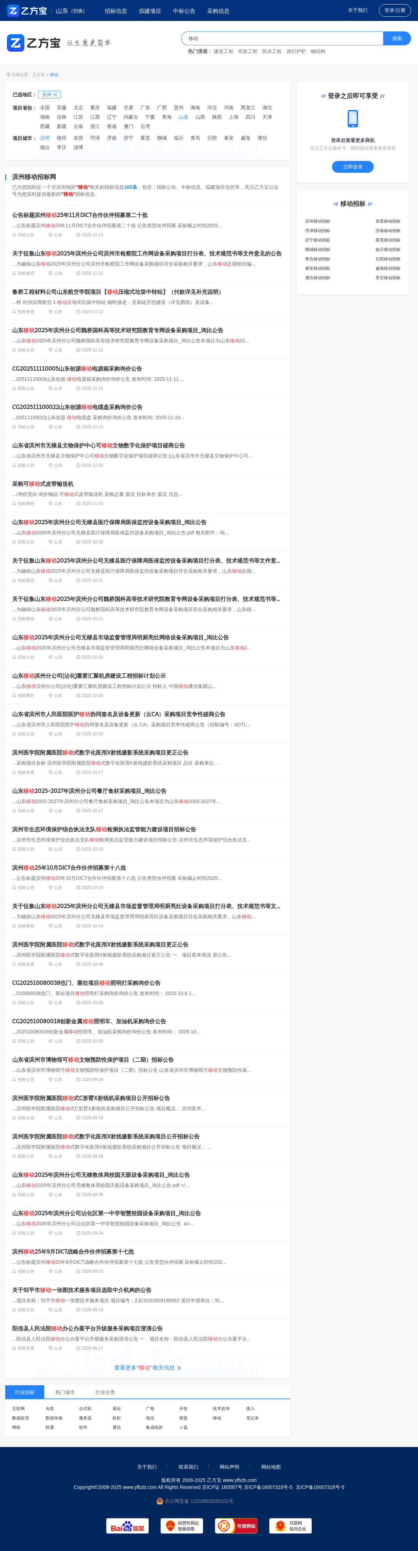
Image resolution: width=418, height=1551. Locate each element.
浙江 (95, 126)
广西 (162, 107)
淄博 (78, 147)
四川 (250, 117)
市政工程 (247, 51)
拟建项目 (150, 11)
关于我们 (357, 10)
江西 (95, 117)
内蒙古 (131, 117)
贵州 (179, 107)
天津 (267, 117)
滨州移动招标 (317, 221)
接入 (250, 1408)
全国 (45, 107)
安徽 (62, 107)
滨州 (45, 138)
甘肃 (128, 107)
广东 (145, 107)
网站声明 (229, 1467)
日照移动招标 (388, 259)
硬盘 (183, 1418)
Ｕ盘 (183, 1427)
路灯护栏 (296, 51)
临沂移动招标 (388, 249)
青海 (167, 117)
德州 (62, 138)
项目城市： (25, 138)
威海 (245, 138)
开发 (183, 1408)
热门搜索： (200, 51)
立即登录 (353, 167)
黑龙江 (248, 107)
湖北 (267, 107)
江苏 (78, 117)
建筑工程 (223, 51)
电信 (150, 1418)
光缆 (50, 1408)
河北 (212, 107)
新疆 (62, 126)
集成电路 (154, 1427)
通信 (117, 1427)
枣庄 (62, 147)
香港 (112, 126)
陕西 (217, 117)
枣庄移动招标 (388, 277)
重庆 (95, 107)
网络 (16, 1427)
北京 (78, 107)
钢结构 (318, 51)
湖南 (45, 117)
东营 (78, 138)
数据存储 (54, 1418)
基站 (117, 1408)
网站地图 (271, 1467)
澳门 (128, 126)
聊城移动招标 (317, 249)
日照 (212, 138)
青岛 (195, 138)
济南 (112, 138)
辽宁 (112, 117)
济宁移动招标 (317, 240)
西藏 (45, 126)
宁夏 (150, 117)
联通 (50, 1427)
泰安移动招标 (317, 268)
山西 (200, 117)
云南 (78, 126)
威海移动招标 (388, 268)
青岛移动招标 (317, 259)
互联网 (18, 1408)
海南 (195, 107)
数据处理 (20, 1418)
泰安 (229, 138)
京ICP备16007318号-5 (320, 1487)
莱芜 (145, 138)
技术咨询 (221, 1408)
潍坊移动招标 (317, 277)
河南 (229, 107)
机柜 (117, 1418)
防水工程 (272, 51)
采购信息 (218, 11)
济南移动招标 (388, 230)
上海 (234, 117)
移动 (54, 74)
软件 (83, 1427)
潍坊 (262, 138)
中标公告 (184, 11)
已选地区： (25, 94)
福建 (112, 107)
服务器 (85, 1418)
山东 (183, 117)
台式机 (85, 1408)
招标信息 (116, 11)
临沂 (179, 138)
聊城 (162, 138)
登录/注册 (395, 10)
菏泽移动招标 (317, 230)
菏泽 (95, 138)
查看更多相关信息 (147, 1368)
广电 (150, 1408)
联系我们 (188, 1467)
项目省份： (25, 108)
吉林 (62, 117)
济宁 (128, 138)
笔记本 (252, 1418)
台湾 (145, 126)
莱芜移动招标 (388, 240)
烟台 (45, 147)
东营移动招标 (388, 221)
